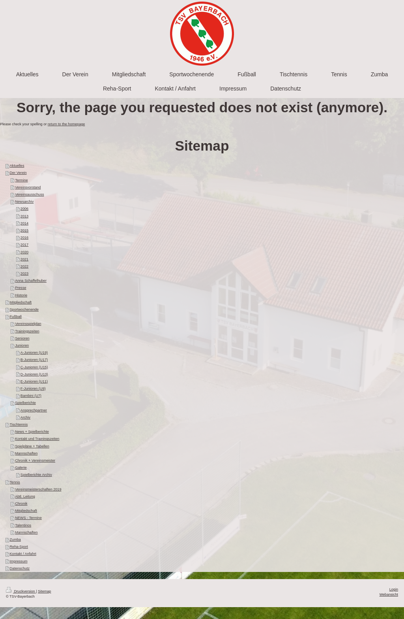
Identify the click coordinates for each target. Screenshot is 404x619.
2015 (24, 230)
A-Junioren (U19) (34, 353)
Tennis (15, 482)
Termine (21, 180)
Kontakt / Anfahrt (23, 554)
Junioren (22, 345)
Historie (21, 295)
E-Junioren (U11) (34, 381)
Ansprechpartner (34, 410)
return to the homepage (66, 124)
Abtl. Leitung (25, 496)
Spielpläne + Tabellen (32, 446)
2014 (24, 223)
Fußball (16, 317)
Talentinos (23, 525)
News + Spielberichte (32, 432)
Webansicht (389, 594)
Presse (20, 288)
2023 (24, 274)
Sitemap (44, 591)
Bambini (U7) (31, 396)
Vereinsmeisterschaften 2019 (38, 489)
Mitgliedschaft (21, 302)
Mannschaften (26, 453)
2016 (24, 238)
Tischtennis (19, 425)
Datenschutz (20, 568)
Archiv (25, 417)
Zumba (15, 540)
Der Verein (18, 173)
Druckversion (21, 591)
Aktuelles (17, 166)
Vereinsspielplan (28, 324)
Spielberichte (25, 403)
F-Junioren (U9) (33, 389)
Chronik (21, 504)
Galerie (20, 468)
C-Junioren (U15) (34, 367)
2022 (24, 266)
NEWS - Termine (28, 518)
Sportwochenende (24, 309)
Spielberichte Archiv (36, 475)
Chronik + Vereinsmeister (35, 460)
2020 (24, 252)
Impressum (19, 561)
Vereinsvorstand (28, 187)
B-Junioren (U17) (34, 360)
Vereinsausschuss (29, 194)
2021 (24, 259)
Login (393, 589)
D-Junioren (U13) (34, 374)
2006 (24, 209)
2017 (24, 245)
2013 (24, 216)
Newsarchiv (24, 202)
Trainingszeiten (27, 331)
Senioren (22, 338)
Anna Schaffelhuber (31, 281)
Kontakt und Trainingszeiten (37, 439)
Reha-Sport (19, 547)
